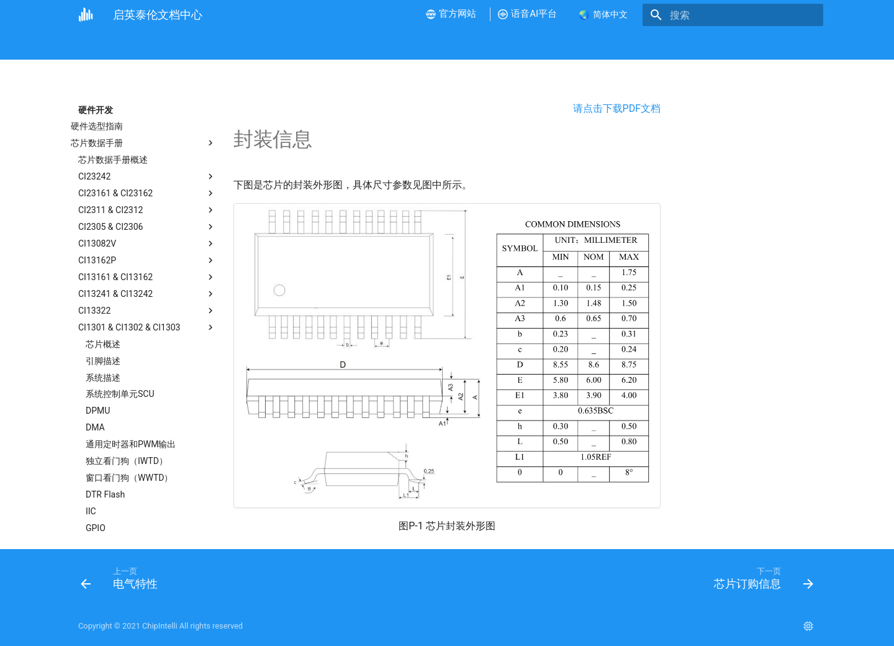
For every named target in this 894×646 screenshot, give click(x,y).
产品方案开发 (394, 45)
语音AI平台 (541, 45)
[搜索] (750, 15)
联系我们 (674, 45)
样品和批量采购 (609, 45)
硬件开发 (283, 45)
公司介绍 (129, 45)
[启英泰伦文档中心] (85, 14)
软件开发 (334, 45)
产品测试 (453, 45)
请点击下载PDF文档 (617, 108)
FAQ (495, 45)
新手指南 (180, 45)
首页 (87, 45)
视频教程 (231, 45)
